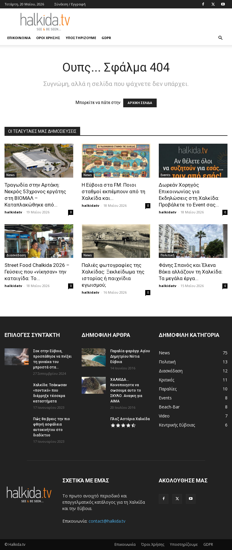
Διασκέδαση (16, 255)
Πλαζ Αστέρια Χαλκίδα (130, 419)
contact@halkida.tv (107, 521)
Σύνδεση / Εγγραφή (70, 4)
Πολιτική (167, 255)
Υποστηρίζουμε (81, 37)
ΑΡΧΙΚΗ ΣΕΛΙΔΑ (140, 103)
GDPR (106, 37)
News (10, 175)
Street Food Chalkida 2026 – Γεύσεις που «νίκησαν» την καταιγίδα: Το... (37, 271)
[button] (220, 38)
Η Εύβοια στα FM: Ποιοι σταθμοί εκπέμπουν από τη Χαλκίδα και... (113, 191)
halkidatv (13, 212)
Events (166, 175)
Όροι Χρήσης (48, 37)
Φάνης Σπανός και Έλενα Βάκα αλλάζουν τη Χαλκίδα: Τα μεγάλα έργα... (191, 271)
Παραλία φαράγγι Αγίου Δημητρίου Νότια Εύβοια (130, 356)
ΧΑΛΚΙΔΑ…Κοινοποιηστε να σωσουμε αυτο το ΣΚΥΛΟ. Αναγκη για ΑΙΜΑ (126, 390)
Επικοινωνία (19, 37)
